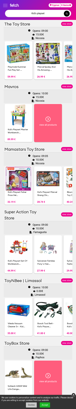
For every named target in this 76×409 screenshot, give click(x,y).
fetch (14, 5)
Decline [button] (31, 405)
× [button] (73, 395)
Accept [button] (45, 405)
